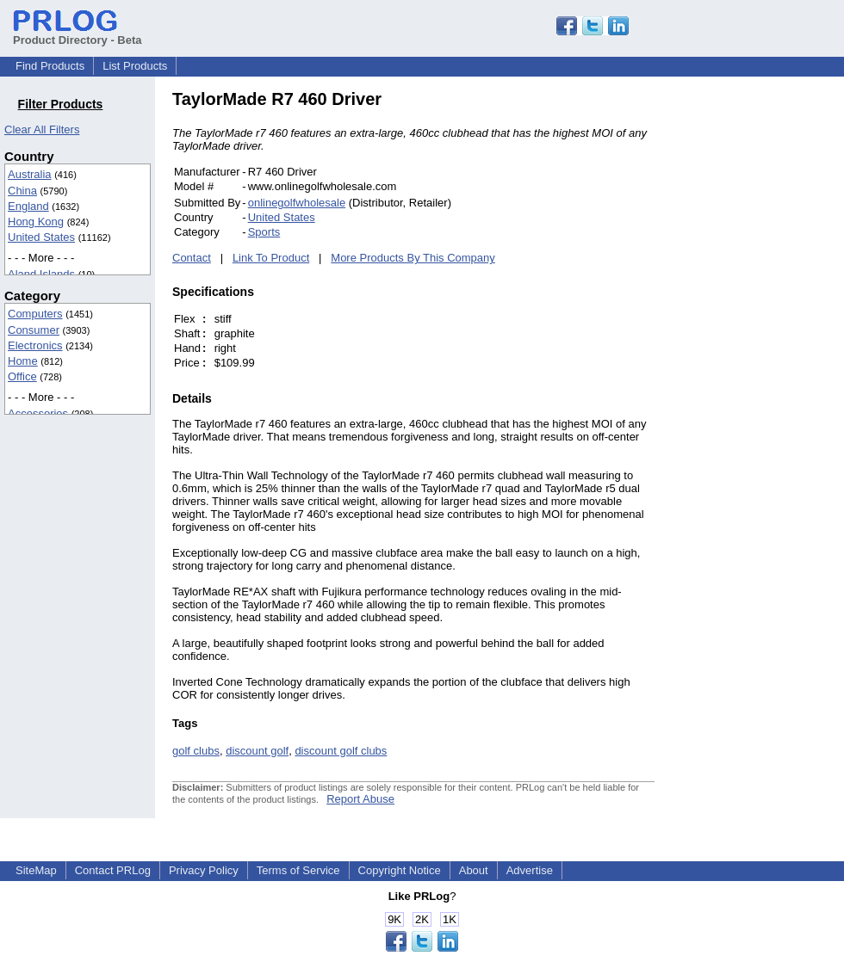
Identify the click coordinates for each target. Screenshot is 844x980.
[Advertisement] (771, 347)
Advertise (529, 870)
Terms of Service (298, 870)
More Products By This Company (413, 257)
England (28, 206)
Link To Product (271, 257)
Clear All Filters (41, 129)
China (22, 190)
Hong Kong (36, 221)
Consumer (33, 330)
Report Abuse (360, 798)
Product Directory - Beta (77, 33)
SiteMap (36, 870)
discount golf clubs (341, 750)
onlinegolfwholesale (296, 202)
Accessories (38, 413)
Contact (191, 257)
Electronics (35, 345)
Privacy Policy (204, 870)
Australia (30, 174)
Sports (264, 231)
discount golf (257, 750)
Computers (35, 313)
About (473, 870)
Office (22, 376)
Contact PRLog (113, 870)
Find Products (50, 65)
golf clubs (196, 750)
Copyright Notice (399, 870)
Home (23, 360)
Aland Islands (41, 274)
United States (41, 237)
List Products (134, 65)
